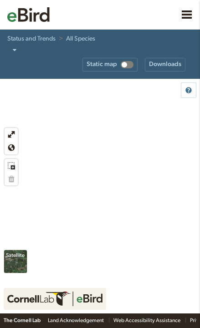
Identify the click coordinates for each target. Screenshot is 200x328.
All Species (80, 39)
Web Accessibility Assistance (147, 320)
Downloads (165, 64)
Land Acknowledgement (76, 320)
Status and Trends (31, 39)
